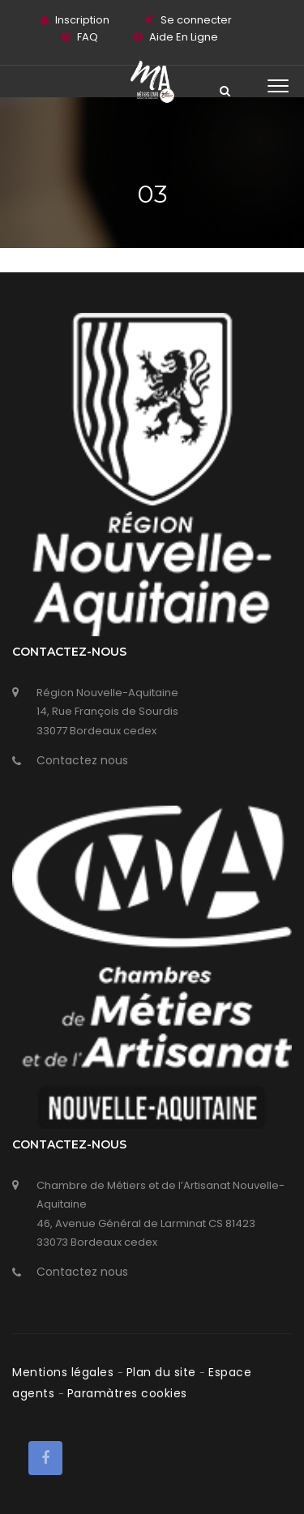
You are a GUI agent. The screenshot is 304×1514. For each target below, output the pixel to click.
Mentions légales (65, 1372)
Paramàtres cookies (127, 1393)
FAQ (87, 37)
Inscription (82, 20)
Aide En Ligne (183, 37)
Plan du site (163, 1372)
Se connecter (196, 20)
